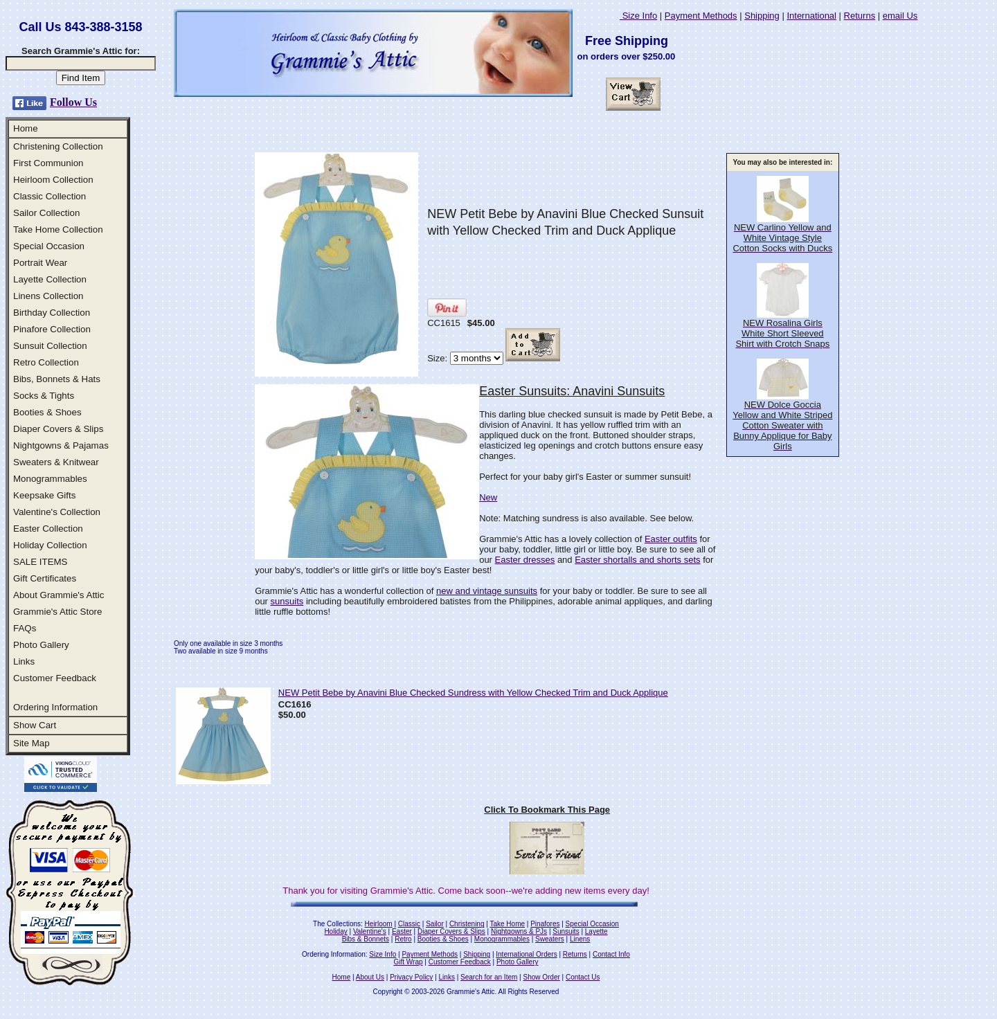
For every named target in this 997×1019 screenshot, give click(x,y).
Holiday (335, 931)
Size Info (638, 15)
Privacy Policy (411, 977)
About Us (370, 977)
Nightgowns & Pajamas (61, 445)
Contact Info (611, 954)
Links (24, 661)
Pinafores (544, 924)
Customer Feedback (54, 678)
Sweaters (549, 939)
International (811, 15)
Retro (403, 939)
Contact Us (583, 977)
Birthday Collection (51, 312)
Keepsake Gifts (44, 495)
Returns (860, 15)
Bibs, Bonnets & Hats (56, 379)
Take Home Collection (58, 229)
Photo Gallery (41, 645)
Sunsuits (566, 931)
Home (25, 128)
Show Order (541, 977)
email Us (900, 15)
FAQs (24, 628)
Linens (580, 939)
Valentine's (369, 931)
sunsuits (287, 601)
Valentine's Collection (56, 512)
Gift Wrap (408, 962)
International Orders (526, 954)
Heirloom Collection (53, 179)
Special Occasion (48, 246)
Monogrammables (50, 479)
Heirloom (379, 924)
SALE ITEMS (40, 562)
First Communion (48, 163)
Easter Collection (48, 528)
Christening (467, 924)
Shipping (762, 15)
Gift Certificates (44, 578)
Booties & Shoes (47, 412)
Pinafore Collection (52, 329)
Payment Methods (701, 15)
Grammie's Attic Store (57, 611)
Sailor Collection (46, 213)
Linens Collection (48, 296)
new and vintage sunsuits (486, 591)
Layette (596, 931)
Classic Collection (49, 196)
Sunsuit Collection (50, 346)
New (488, 497)
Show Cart (34, 725)
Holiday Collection (50, 545)
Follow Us (73, 102)
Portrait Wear (40, 263)
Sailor (435, 924)
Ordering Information (55, 707)
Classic (409, 924)
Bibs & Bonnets (365, 939)
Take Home (507, 924)
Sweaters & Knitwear (56, 462)
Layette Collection (50, 279)
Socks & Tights (43, 395)
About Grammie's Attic (58, 595)
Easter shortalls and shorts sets (637, 559)
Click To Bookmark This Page (547, 809)
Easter (402, 931)
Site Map (31, 743)
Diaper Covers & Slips (58, 429)
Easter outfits (671, 539)
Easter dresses (525, 559)
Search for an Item (488, 977)
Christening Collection (58, 146)
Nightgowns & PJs (519, 931)
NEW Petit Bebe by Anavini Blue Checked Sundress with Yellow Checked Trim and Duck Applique (473, 692)
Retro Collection (46, 362)
